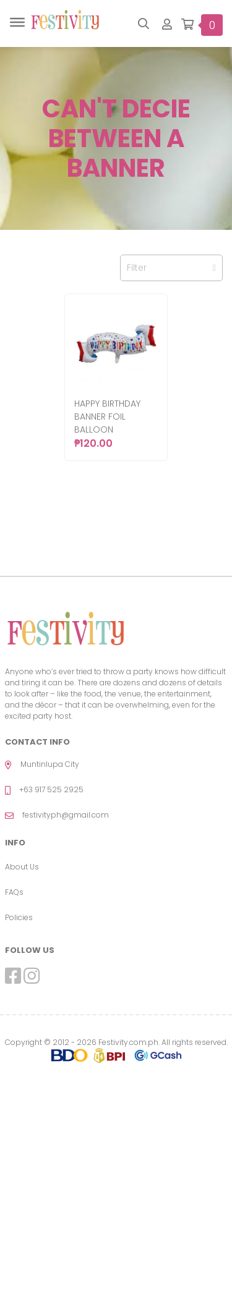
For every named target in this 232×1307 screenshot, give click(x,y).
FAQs (14, 892)
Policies (19, 917)
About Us (22, 866)
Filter (171, 267)
